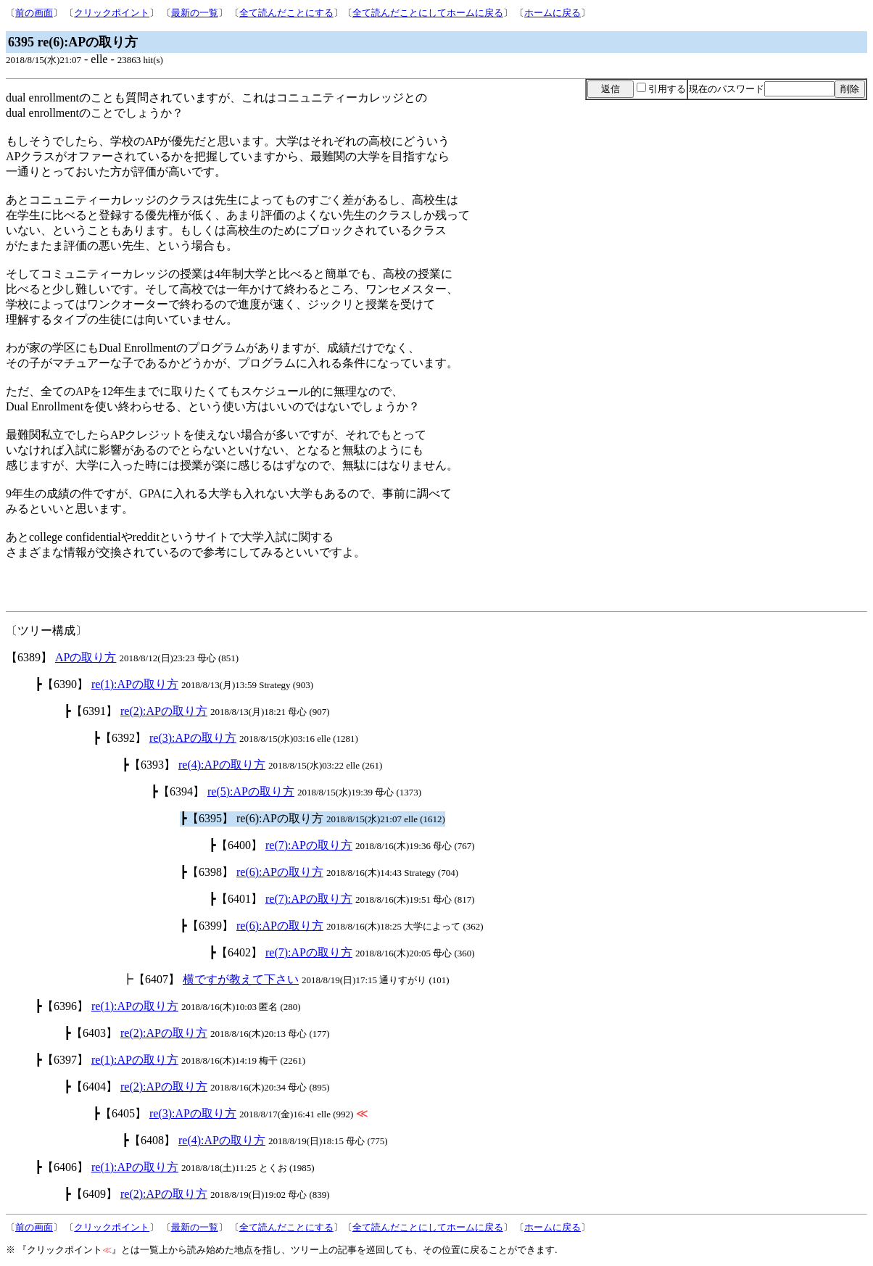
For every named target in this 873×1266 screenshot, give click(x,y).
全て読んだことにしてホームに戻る (427, 12)
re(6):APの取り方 (279, 872)
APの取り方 (85, 657)
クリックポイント (111, 12)
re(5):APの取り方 (250, 791)
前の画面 (34, 12)
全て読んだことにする (286, 12)
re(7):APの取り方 (308, 845)
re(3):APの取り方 (192, 738)
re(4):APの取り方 (221, 764)
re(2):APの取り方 (163, 711)
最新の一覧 (194, 12)
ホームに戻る (552, 12)
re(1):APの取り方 (134, 684)
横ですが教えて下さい (241, 979)
